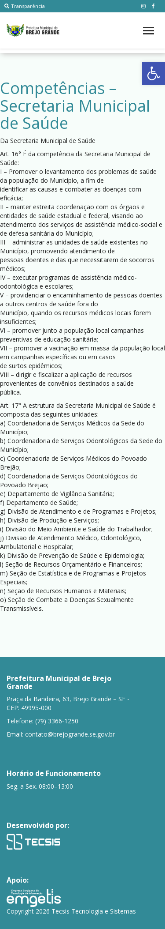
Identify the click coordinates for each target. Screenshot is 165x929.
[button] (153, 73)
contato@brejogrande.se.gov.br (70, 734)
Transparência (24, 6)
